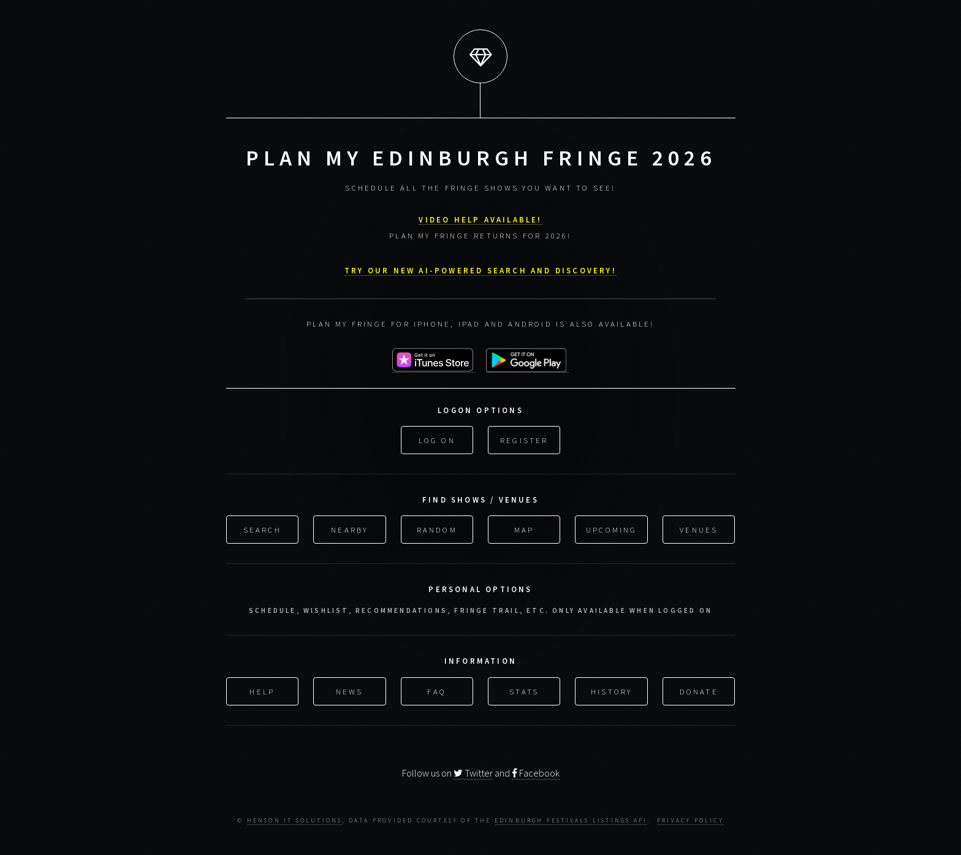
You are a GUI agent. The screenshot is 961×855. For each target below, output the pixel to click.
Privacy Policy (690, 820)
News (349, 689)
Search (262, 528)
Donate (699, 689)
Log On (437, 439)
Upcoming (611, 528)
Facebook (536, 772)
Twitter (473, 772)
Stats (524, 689)
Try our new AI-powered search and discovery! (480, 269)
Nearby (349, 528)
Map (524, 528)
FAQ (436, 689)
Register (524, 439)
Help (262, 689)
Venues (699, 528)
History (611, 689)
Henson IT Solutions (295, 820)
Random (437, 528)
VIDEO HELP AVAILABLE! (480, 218)
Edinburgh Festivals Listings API (571, 820)
